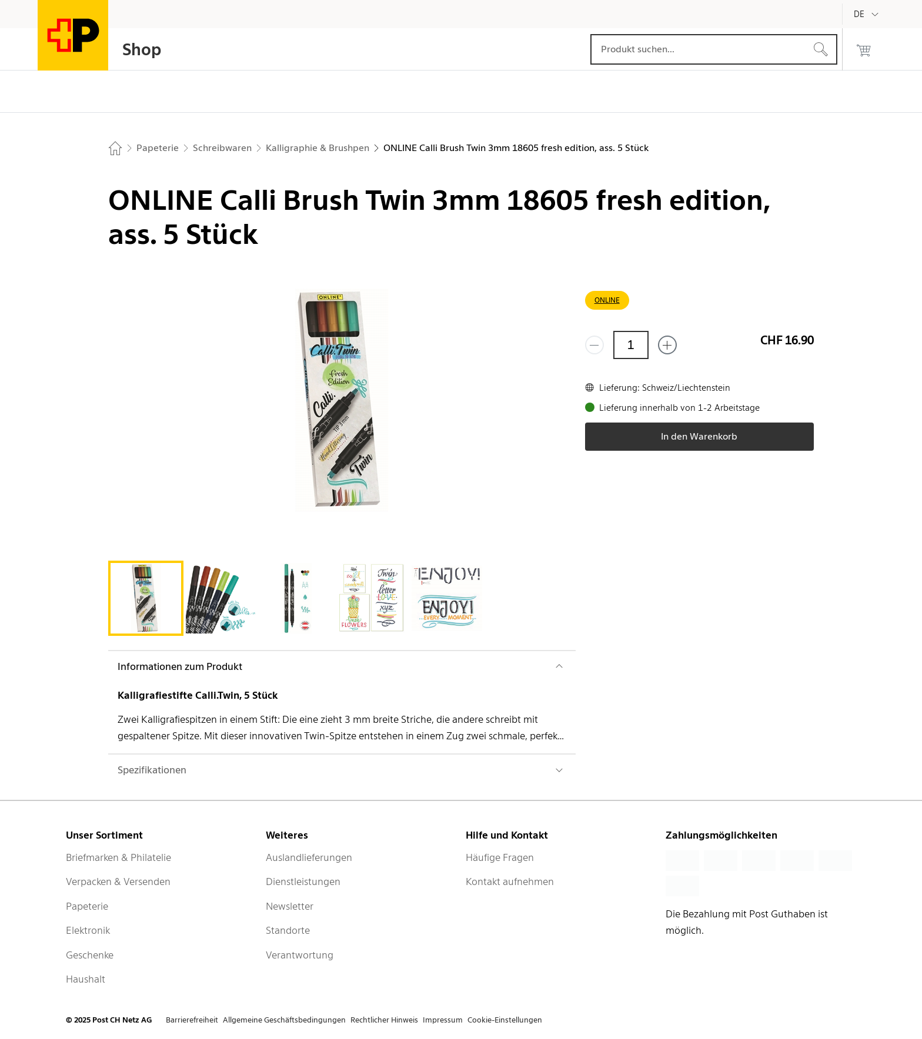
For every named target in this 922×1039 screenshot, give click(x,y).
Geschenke (89, 955)
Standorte (288, 930)
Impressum (443, 1019)
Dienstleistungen (303, 881)
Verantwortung (299, 955)
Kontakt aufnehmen (510, 881)
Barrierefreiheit (192, 1019)
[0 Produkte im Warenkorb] (864, 49)
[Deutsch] (868, 14)
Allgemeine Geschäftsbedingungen (284, 1019)
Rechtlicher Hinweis (384, 1019)
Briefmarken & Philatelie (118, 857)
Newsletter (289, 906)
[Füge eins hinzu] (667, 345)
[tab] (145, 598)
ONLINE (607, 300)
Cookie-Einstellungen (504, 1019)
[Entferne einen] (594, 345)
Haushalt (85, 979)
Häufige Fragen (500, 857)
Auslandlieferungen (309, 857)
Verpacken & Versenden (118, 881)
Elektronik (88, 930)
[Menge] (631, 345)
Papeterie (87, 906)
